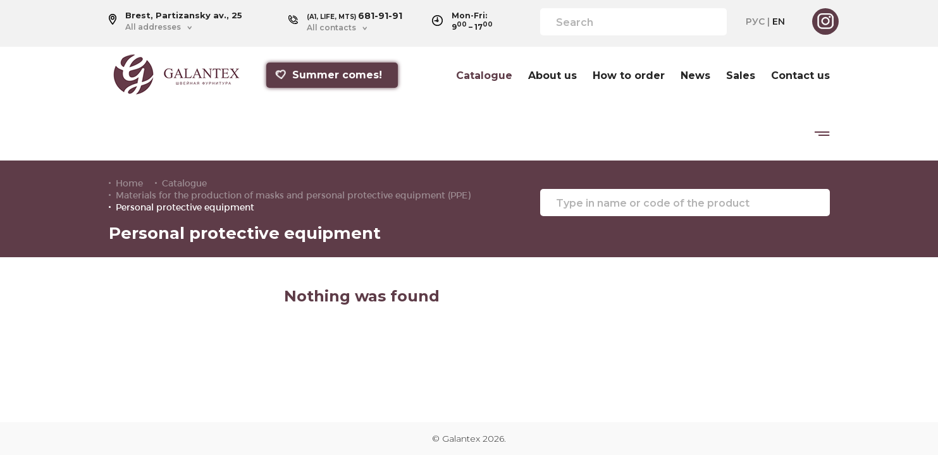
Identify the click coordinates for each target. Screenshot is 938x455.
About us (552, 76)
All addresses (153, 27)
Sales (740, 76)
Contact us (800, 76)
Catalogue (484, 76)
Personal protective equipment (185, 207)
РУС (755, 21)
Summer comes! (328, 75)
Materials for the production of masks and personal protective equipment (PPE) (293, 195)
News (695, 76)
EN (778, 21)
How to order (629, 76)
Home (129, 183)
